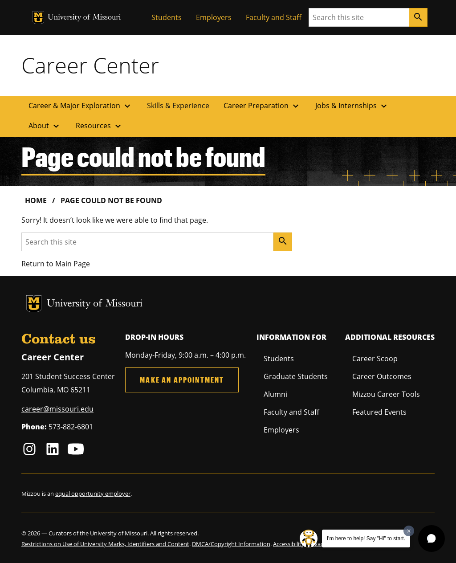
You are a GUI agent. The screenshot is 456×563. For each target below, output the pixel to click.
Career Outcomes (381, 376)
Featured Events (379, 412)
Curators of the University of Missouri (98, 533)
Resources (99, 126)
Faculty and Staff (273, 17)
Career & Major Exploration (80, 106)
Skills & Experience (178, 105)
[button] (431, 538)
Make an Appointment (182, 379)
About (44, 126)
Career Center (90, 65)
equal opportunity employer (92, 494)
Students (166, 17)
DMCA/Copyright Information (231, 544)
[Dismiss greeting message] (408, 531)
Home (36, 200)
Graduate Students (296, 376)
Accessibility (289, 544)
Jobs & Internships (352, 106)
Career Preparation (262, 106)
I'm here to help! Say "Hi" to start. (366, 538)
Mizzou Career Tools (386, 394)
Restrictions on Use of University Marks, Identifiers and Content (105, 544)
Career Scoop (375, 358)
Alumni (275, 394)
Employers (214, 17)
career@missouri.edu (57, 409)
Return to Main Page (55, 264)
